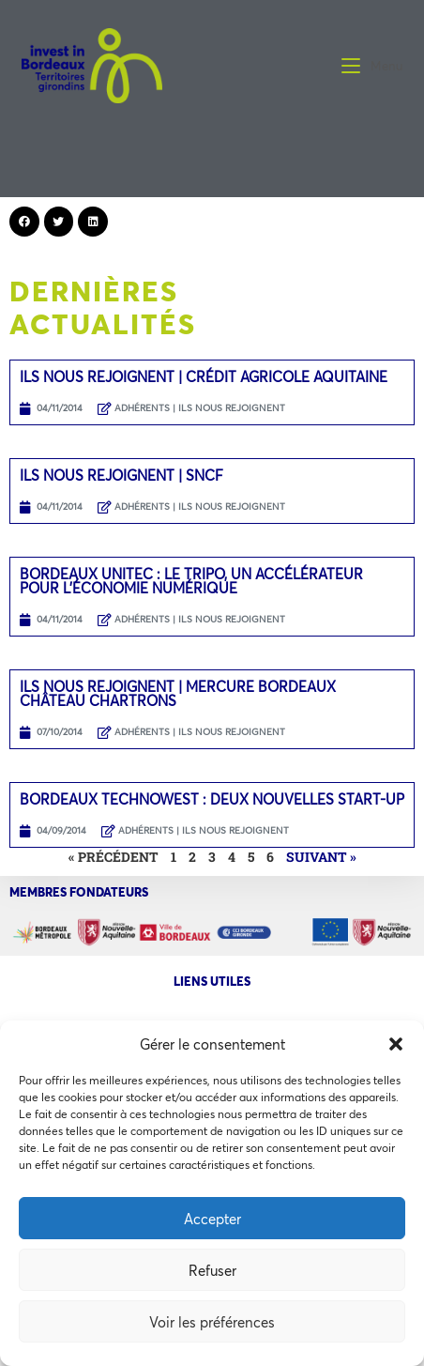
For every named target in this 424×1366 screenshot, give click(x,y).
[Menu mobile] (371, 65)
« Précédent (113, 857)
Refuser (212, 1270)
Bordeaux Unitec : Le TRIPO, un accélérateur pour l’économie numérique (191, 580)
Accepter (212, 1218)
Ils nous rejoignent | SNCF (121, 475)
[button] (395, 1044)
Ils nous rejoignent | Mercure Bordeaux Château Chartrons (178, 693)
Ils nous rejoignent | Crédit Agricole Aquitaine (203, 376)
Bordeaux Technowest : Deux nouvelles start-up (212, 799)
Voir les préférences (212, 1321)
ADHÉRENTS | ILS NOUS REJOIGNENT (199, 408)
